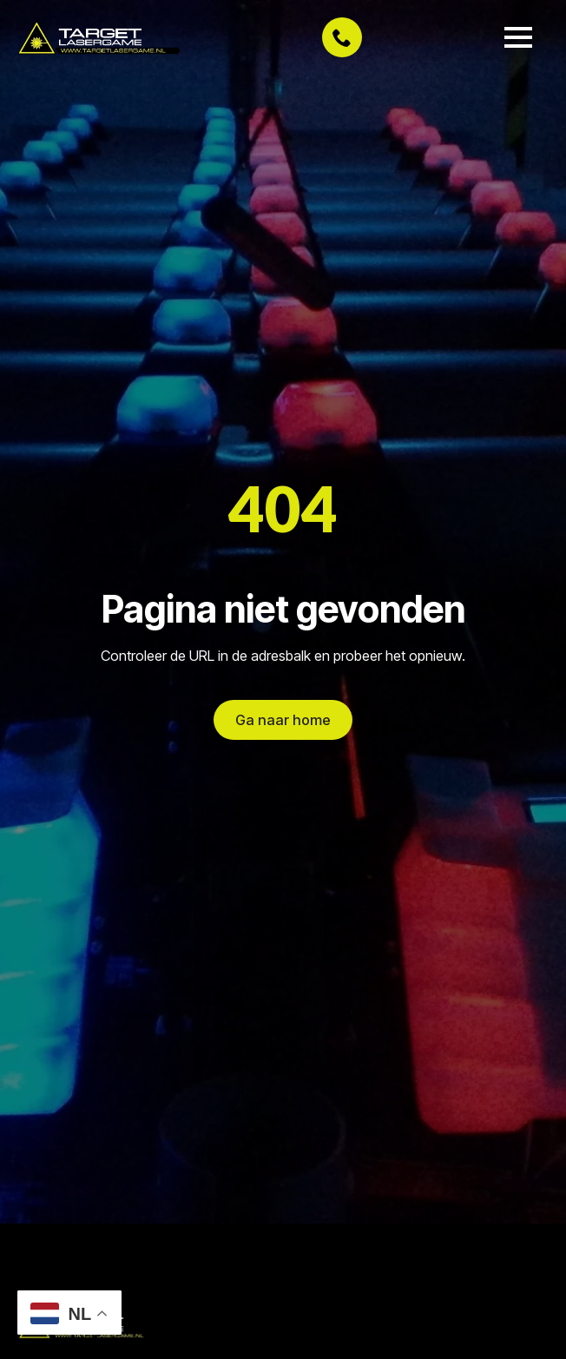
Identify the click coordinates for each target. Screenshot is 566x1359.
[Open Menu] (518, 37)
